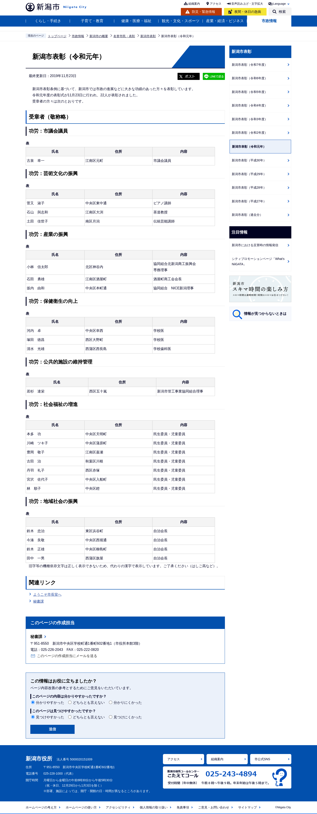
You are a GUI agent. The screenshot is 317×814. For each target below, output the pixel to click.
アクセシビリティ (118, 807)
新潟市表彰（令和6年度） (250, 78)
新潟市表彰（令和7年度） (250, 64)
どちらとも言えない (89, 702)
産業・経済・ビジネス (225, 21)
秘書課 (38, 601)
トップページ (57, 36)
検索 (282, 12)
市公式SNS (262, 759)
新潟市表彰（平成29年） (249, 174)
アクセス (215, 3)
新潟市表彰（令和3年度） (250, 119)
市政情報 (269, 21)
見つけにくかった (128, 717)
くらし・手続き (48, 21)
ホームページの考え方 (41, 807)
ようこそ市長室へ (47, 594)
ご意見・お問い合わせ (213, 807)
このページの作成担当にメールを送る (67, 656)
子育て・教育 (92, 21)
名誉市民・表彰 (124, 36)
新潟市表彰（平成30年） (249, 160)
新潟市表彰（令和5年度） (250, 92)
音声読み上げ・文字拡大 (247, 3)
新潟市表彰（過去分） (247, 215)
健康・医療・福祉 (136, 21)
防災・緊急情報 (203, 12)
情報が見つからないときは (265, 313)
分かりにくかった (128, 702)
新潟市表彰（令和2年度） (250, 132)
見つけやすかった (50, 717)
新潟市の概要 (98, 36)
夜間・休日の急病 (247, 12)
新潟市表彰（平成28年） (249, 187)
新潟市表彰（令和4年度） (250, 105)
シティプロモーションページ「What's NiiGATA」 (258, 261)
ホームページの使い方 (81, 807)
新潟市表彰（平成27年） (249, 201)
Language (279, 3)
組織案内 (194, 3)
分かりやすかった (50, 702)
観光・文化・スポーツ (180, 21)
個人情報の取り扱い (154, 807)
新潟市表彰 (148, 36)
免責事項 (183, 807)
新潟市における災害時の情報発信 (255, 245)
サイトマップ (247, 807)
